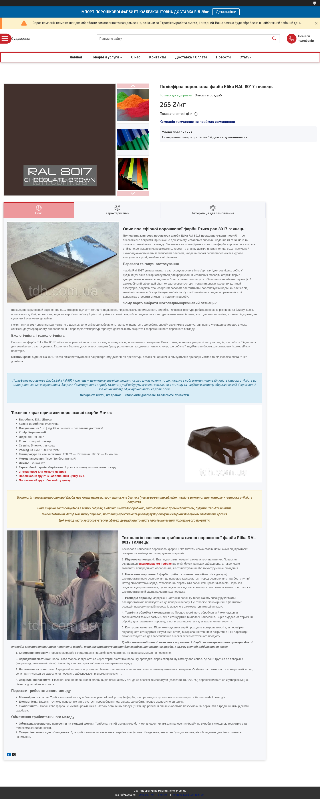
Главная (75, 57)
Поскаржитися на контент (153, 794)
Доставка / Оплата (191, 57)
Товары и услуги (105, 57)
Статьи (246, 57)
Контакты (157, 57)
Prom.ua (181, 790)
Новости (223, 57)
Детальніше (226, 12)
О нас (135, 57)
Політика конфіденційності (188, 794)
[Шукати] (274, 39)
